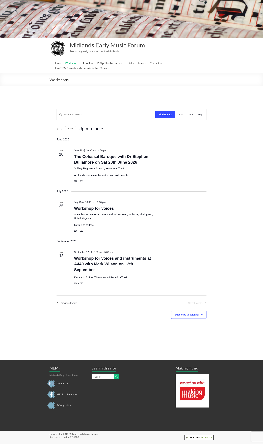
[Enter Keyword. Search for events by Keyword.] (106, 114)
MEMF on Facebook (67, 394)
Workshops (71, 63)
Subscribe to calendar (187, 314)
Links (131, 63)
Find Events (165, 114)
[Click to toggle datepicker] (90, 128)
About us (88, 63)
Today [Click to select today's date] (70, 128)
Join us (142, 63)
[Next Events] (62, 129)
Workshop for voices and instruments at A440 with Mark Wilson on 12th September (112, 264)
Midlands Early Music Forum (107, 45)
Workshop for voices (94, 208)
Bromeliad (207, 437)
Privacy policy (64, 405)
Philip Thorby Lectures (110, 63)
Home (57, 63)
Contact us (156, 63)
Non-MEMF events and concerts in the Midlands (82, 68)
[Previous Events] (57, 129)
